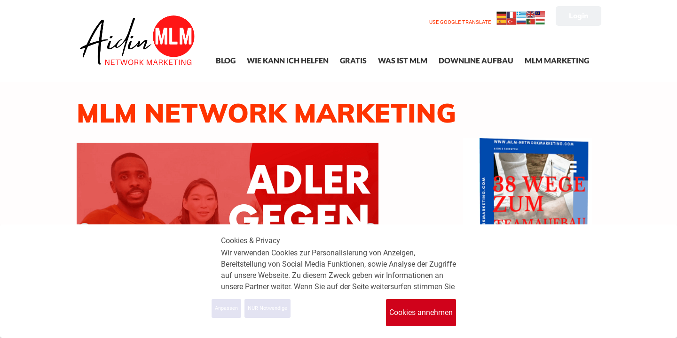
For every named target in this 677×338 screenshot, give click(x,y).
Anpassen (226, 308)
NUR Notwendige (267, 308)
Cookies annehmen (421, 312)
